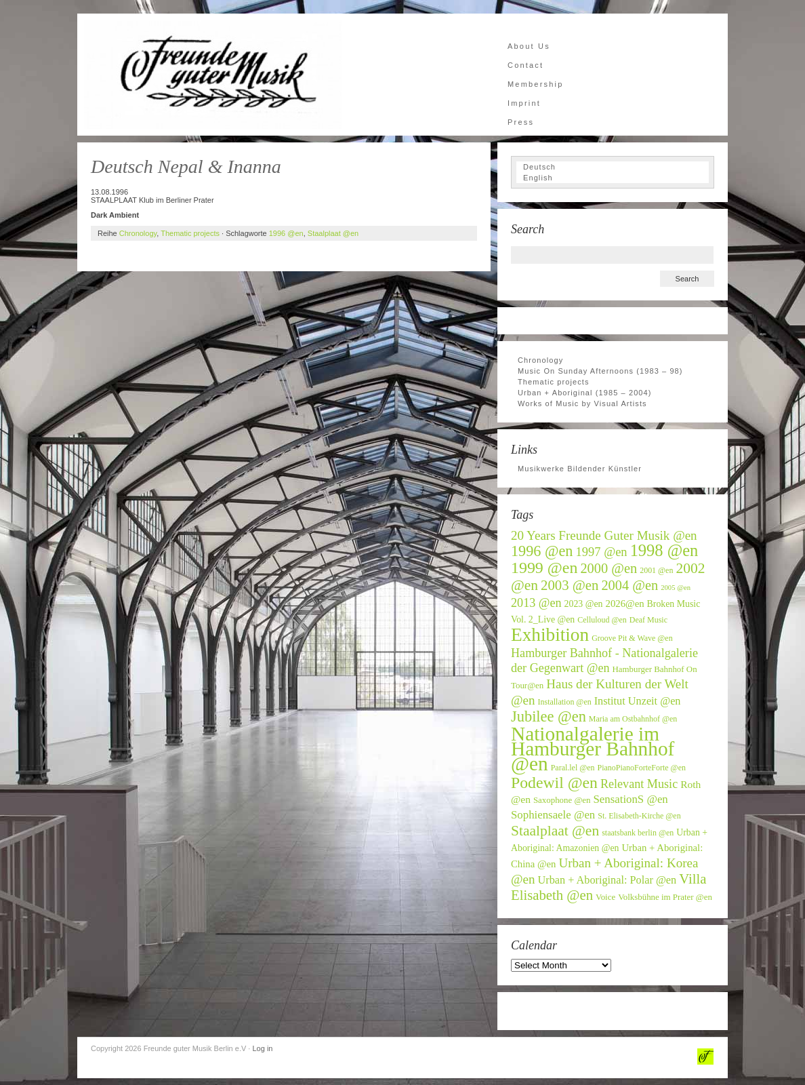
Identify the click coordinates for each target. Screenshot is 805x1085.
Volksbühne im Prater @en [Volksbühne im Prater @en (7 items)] (665, 897)
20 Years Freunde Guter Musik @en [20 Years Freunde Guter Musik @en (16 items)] (604, 535)
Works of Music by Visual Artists (582, 403)
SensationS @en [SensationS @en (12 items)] (630, 799)
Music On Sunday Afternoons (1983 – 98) (600, 371)
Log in (262, 1048)
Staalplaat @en (333, 233)
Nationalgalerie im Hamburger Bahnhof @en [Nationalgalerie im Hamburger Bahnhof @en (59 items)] (592, 748)
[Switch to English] (612, 177)
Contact (525, 65)
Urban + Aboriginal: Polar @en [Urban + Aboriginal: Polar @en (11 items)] (607, 880)
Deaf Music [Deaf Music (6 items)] (648, 620)
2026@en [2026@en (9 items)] (625, 603)
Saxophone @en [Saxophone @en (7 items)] (562, 800)
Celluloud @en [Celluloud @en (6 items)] (602, 620)
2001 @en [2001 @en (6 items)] (656, 570)
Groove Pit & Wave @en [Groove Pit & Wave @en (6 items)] (632, 638)
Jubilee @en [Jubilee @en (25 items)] (548, 716)
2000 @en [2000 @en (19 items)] (608, 568)
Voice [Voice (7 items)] (605, 897)
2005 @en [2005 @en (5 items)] (675, 587)
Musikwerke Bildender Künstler (580, 469)
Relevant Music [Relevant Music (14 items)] (639, 784)
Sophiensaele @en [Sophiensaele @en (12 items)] (553, 814)
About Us (529, 46)
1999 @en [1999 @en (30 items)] (544, 567)
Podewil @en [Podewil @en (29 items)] (554, 782)
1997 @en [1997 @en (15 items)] (601, 552)
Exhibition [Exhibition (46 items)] (550, 635)
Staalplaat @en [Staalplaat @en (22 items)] (555, 831)
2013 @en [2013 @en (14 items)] (536, 603)
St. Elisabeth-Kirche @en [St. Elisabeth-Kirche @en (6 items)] (639, 816)
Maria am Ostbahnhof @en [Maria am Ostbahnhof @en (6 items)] (633, 719)
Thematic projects (190, 233)
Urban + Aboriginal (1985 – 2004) (585, 393)
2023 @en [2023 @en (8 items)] (583, 604)
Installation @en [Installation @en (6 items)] (565, 702)
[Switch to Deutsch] (612, 166)
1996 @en (286, 233)
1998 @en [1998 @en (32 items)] (664, 550)
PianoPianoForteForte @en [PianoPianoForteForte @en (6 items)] (642, 767)
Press (521, 122)
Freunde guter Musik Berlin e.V (213, 74)
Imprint (524, 103)
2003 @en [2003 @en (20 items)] (569, 585)
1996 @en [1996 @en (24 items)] (542, 550)
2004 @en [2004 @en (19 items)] (629, 585)
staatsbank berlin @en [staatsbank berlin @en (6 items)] (638, 832)
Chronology (138, 233)
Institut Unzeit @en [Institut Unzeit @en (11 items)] (637, 701)
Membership (536, 84)
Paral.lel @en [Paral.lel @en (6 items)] (573, 767)
